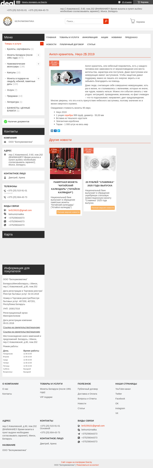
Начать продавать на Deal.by (34, 2)
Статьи (91, 44)
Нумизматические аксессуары (16, 65)
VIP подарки (46, 397)
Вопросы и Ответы (87, 398)
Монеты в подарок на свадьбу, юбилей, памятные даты (21, 81)
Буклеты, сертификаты (18, 49)
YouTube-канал (123, 389)
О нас (5, 389)
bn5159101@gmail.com (20, 210)
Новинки (116, 37)
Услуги (10, 90)
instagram (120, 408)
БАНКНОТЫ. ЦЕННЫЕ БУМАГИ (18, 109)
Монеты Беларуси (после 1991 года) (20, 56)
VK (116, 413)
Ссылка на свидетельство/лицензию (21, 327)
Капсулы (11, 72)
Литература (13, 102)
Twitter (118, 394)
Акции (104, 37)
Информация (90, 37)
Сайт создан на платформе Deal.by (76, 462)
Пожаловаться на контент (87, 465)
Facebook (120, 398)
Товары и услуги (69, 37)
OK (116, 403)
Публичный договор (72, 44)
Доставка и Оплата (87, 394)
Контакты (7, 394)
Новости (51, 44)
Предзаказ (131, 37)
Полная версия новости (68, 212)
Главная (51, 37)
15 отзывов (127, 2)
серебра (68, 115)
